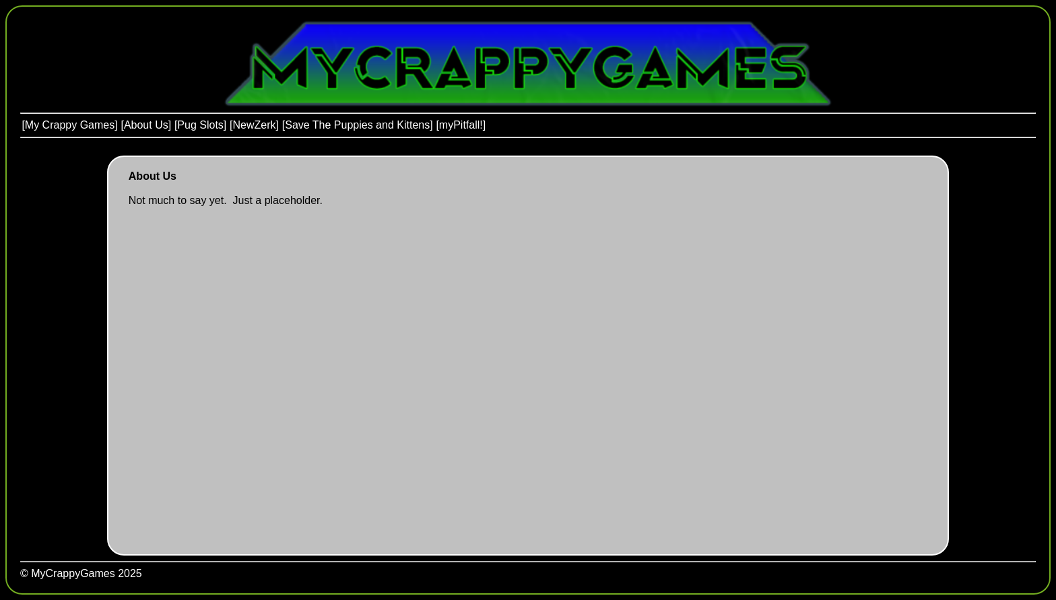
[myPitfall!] (461, 125)
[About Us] (146, 125)
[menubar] (254, 125)
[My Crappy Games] (69, 125)
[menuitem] (69, 125)
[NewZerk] (254, 125)
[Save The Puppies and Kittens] (357, 125)
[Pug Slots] (200, 125)
